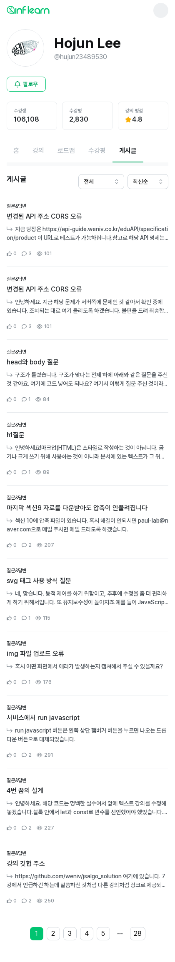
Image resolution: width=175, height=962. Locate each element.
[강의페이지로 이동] (38, 151)
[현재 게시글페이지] (128, 151)
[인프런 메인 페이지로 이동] (48, 9)
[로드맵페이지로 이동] (66, 151)
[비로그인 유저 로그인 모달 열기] (26, 84)
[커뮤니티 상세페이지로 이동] (87, 230)
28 (138, 933)
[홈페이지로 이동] (16, 151)
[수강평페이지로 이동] (97, 151)
